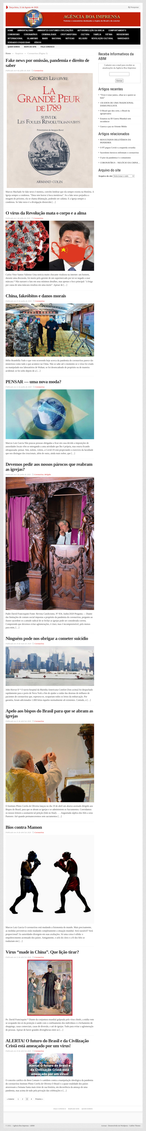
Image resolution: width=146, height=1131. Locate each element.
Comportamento (117, 30)
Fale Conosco (47, 47)
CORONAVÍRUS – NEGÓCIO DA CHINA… (120, 163)
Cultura (85, 34)
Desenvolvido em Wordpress (118, 1126)
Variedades (123, 38)
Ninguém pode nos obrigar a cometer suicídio (47, 638)
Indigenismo (122, 34)
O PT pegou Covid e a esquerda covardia (117, 147)
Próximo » (39, 1099)
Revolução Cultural (102, 38)
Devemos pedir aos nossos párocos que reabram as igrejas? (49, 467)
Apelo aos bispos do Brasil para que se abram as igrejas (49, 713)
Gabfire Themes (134, 1126)
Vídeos (37, 42)
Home (8, 53)
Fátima (108, 34)
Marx (45, 38)
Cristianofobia (69, 34)
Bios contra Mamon (24, 827)
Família (97, 34)
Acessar (104, 1126)
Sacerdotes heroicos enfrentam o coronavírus (119, 152)
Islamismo (32, 38)
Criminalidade (49, 34)
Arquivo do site (105, 176)
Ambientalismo (25, 30)
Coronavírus (30, 34)
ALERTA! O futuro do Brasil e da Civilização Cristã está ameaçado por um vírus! (47, 1043)
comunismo (14, 34)
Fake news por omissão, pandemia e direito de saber (47, 63)
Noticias (70, 38)
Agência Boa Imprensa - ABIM (23, 1126)
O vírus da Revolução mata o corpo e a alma (46, 213)
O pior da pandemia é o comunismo (115, 158)
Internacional (15, 38)
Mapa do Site (30, 47)
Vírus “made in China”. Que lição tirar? (42, 952)
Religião (83, 38)
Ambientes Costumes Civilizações (55, 30)
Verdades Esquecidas (19, 42)
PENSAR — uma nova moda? (33, 381)
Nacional (56, 38)
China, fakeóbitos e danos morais (36, 295)
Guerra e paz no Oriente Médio (113, 126)
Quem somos (14, 47)
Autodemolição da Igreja (90, 30)
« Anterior (10, 1099)
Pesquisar (133, 7)
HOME (10, 30)
